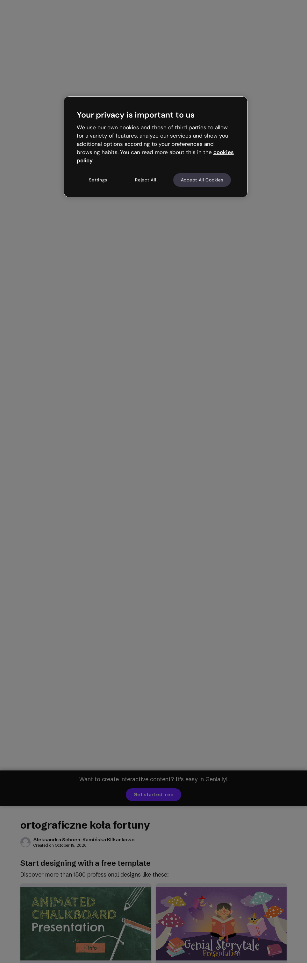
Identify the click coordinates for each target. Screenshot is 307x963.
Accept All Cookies (202, 180)
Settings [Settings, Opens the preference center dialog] (98, 180)
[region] (156, 146)
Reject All (145, 180)
